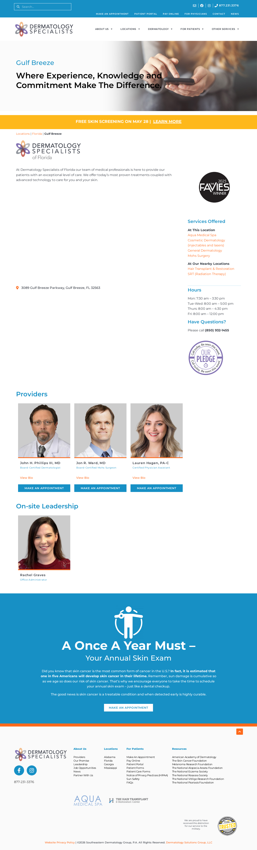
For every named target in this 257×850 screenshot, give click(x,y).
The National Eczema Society (190, 771)
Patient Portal (145, 13)
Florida (37, 133)
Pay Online (171, 13)
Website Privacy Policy (60, 842)
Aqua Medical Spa (202, 235)
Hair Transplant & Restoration (211, 269)
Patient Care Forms (138, 771)
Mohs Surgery (199, 256)
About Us (104, 29)
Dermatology (160, 29)
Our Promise (81, 760)
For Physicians (196, 13)
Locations (130, 29)
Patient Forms (135, 767)
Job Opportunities (84, 767)
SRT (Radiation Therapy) (207, 274)
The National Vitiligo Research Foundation (198, 778)
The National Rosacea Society (190, 775)
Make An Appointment (112, 13)
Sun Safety (133, 778)
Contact (219, 13)
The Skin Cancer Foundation (189, 760)
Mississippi (110, 767)
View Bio (26, 478)
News (235, 13)
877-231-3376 (24, 782)
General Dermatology (205, 250)
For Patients (192, 29)
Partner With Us (83, 775)
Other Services (225, 29)
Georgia (109, 764)
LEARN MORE (167, 121)
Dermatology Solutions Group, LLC (189, 842)
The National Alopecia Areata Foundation (197, 767)
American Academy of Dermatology (194, 757)
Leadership (80, 764)
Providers (79, 757)
